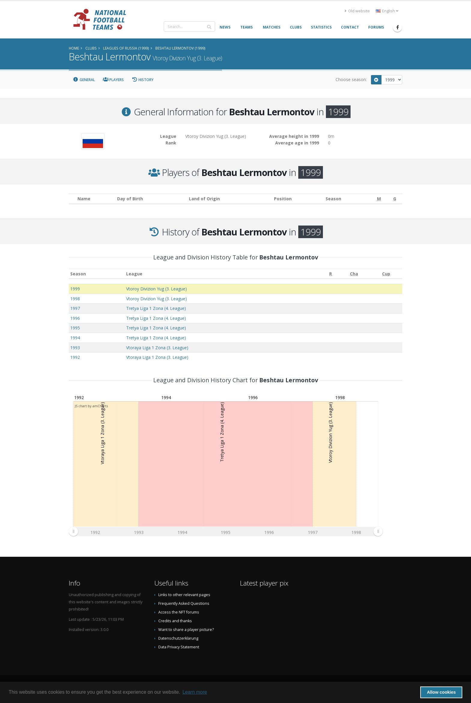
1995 (75, 328)
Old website (357, 11)
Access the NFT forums (178, 612)
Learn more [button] (194, 692)
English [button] (387, 11)
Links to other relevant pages (184, 594)
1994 (75, 338)
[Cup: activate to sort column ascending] (386, 274)
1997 (75, 308)
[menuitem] (225, 531)
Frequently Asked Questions (183, 603)
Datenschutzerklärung (178, 638)
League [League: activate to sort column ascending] (134, 274)
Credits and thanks (175, 620)
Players (113, 79)
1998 (75, 299)
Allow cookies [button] (441, 692)
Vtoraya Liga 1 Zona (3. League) (157, 347)
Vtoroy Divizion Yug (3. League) (156, 289)
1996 (75, 318)
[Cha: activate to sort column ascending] (354, 274)
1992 (75, 357)
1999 (75, 289)
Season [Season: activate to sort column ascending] (78, 274)
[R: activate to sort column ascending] (330, 274)
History (142, 79)
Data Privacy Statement (178, 647)
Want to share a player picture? (186, 629)
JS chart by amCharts (91, 406)
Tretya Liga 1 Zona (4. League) (156, 308)
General (84, 79)
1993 (75, 347)
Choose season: (351, 79)
